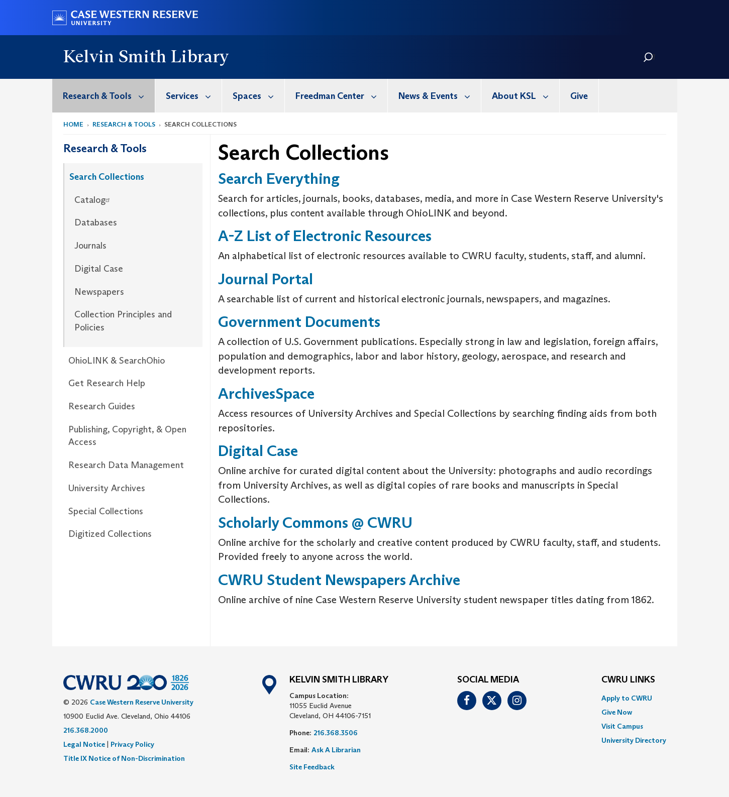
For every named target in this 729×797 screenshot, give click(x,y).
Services (194, 95)
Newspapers (99, 291)
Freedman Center (341, 95)
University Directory (633, 740)
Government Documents (299, 321)
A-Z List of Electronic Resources (325, 235)
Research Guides (101, 406)
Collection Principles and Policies (123, 321)
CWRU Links (628, 680)
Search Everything (279, 178)
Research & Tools (109, 95)
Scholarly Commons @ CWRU (315, 522)
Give (579, 95)
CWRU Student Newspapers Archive (339, 580)
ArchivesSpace (266, 393)
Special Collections (105, 511)
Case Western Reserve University (141, 702)
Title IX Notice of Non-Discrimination (124, 758)
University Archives (106, 488)
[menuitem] (103, 95)
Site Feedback (312, 766)
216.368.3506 (336, 732)
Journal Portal (265, 279)
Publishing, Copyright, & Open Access (127, 436)
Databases (95, 222)
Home (73, 124)
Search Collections (106, 176)
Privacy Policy (132, 744)
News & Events (439, 95)
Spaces (258, 95)
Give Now (616, 712)
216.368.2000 (85, 730)
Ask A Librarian (336, 749)
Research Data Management (126, 465)
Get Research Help (106, 383)
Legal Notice (84, 744)
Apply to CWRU (626, 698)
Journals (90, 245)
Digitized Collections (110, 533)
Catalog (93, 199)
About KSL (525, 95)
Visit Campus (622, 726)
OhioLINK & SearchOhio (116, 360)
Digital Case (98, 268)
